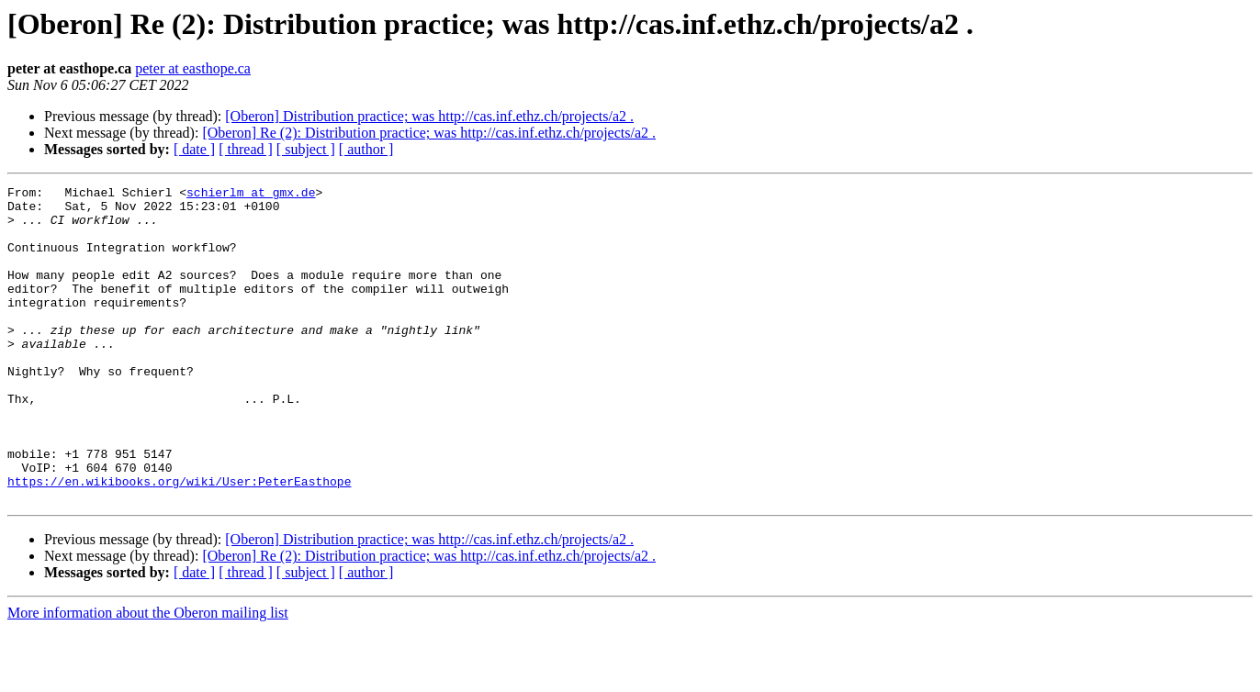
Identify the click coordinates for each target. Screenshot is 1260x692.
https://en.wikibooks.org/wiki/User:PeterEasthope (179, 541)
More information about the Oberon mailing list (147, 676)
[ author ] (366, 149)
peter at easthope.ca (193, 68)
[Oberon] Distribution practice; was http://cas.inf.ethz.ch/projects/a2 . (429, 116)
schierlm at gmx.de (250, 194)
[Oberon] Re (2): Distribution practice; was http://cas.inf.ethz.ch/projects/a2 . (429, 132)
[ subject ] (305, 149)
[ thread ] (246, 149)
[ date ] (194, 149)
